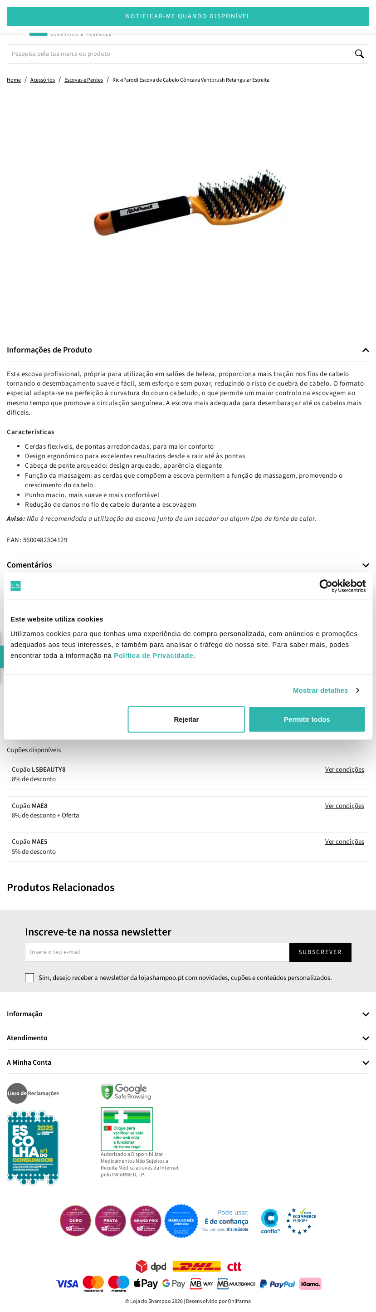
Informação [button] (25, 1014)
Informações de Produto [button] (49, 350)
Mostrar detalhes (320, 690)
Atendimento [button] (27, 1038)
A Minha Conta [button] (29, 1063)
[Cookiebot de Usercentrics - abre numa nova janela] (326, 586)
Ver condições (344, 769)
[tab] (188, 350)
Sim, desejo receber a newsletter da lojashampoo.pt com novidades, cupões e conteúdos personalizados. (185, 978)
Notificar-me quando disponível (188, 16)
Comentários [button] (29, 565)
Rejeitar (186, 719)
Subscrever (320, 952)
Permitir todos (307, 719)
